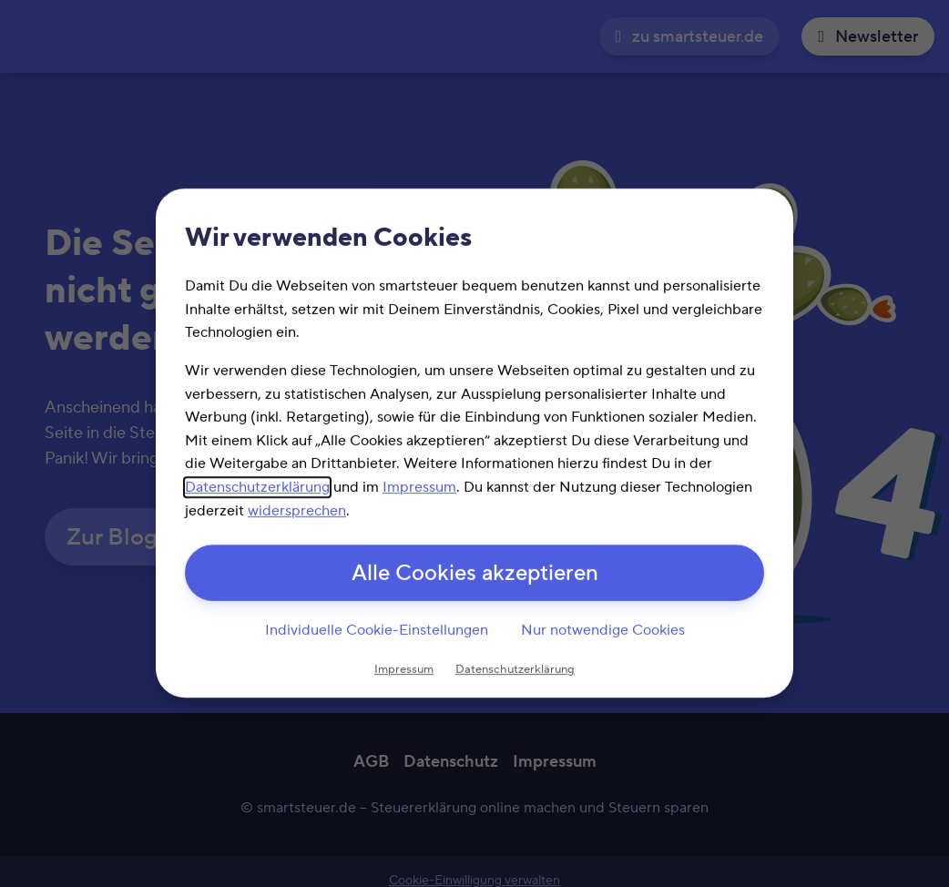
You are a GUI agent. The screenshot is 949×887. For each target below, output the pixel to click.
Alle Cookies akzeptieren (475, 574)
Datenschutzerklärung (257, 487)
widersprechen (297, 511)
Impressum (419, 487)
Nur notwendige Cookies (603, 630)
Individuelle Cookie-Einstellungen (376, 630)
